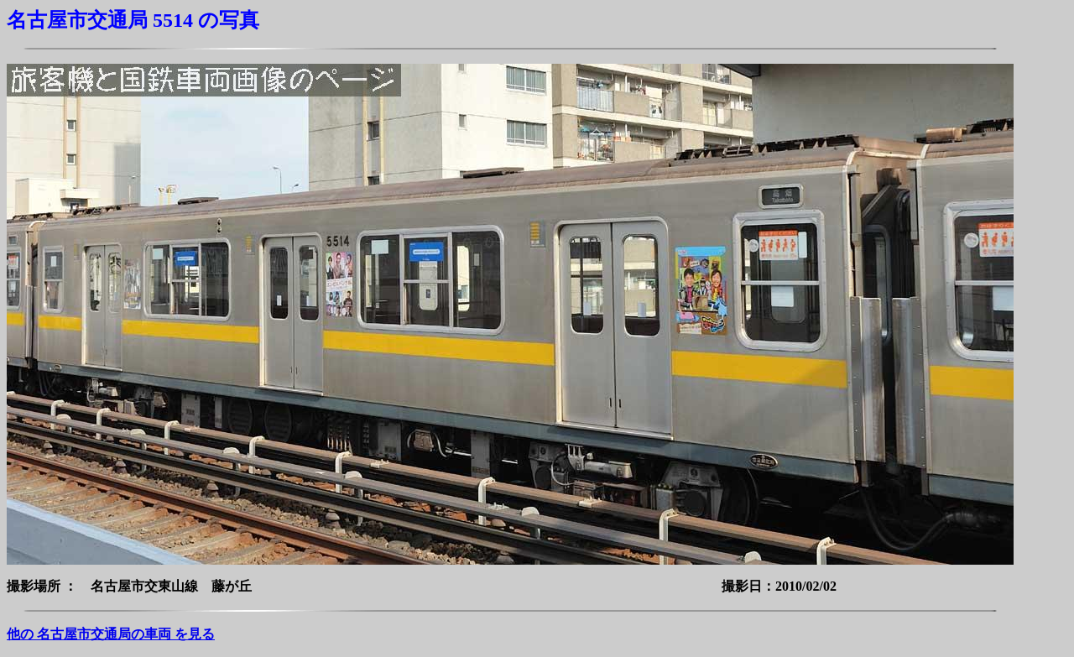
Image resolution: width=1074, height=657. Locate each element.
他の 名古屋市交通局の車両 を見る (111, 634)
